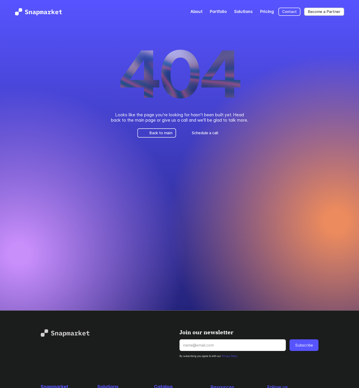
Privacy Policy (229, 356)
